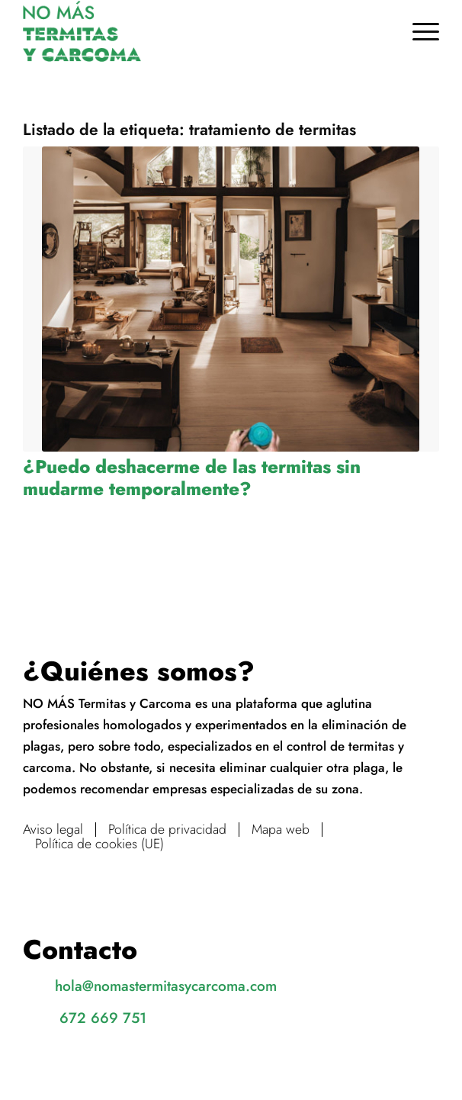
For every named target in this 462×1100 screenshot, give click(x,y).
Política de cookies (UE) (99, 844)
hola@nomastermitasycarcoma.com (166, 985)
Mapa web (281, 829)
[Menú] (418, 31)
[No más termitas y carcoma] (189, 31)
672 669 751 (102, 1017)
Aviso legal (53, 829)
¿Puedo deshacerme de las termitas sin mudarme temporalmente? (192, 477)
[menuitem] (418, 31)
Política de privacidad (167, 829)
